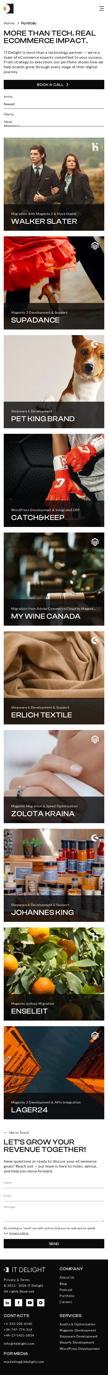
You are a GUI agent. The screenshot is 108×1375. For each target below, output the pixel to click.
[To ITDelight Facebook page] (18, 1302)
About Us (67, 1277)
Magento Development (78, 1330)
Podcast (66, 1290)
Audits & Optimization (78, 1324)
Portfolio (67, 1296)
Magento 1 (51, 126)
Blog (63, 1284)
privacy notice (18, 1233)
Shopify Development (77, 1342)
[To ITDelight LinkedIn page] (7, 1302)
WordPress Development (80, 1349)
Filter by (9, 114)
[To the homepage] (9, 9)
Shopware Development (79, 1336)
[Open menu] (101, 8)
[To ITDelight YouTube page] (29, 1302)
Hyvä (51, 122)
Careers (66, 1302)
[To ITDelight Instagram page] (40, 1302)
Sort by (8, 96)
